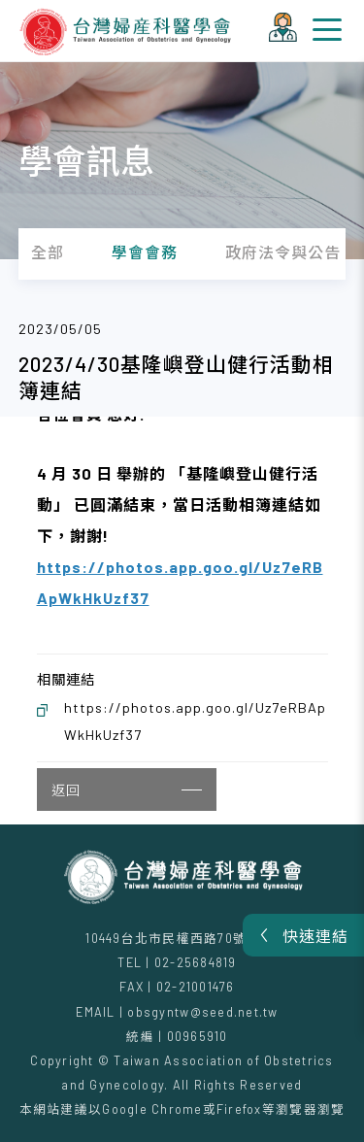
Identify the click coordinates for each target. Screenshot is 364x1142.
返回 (126, 790)
